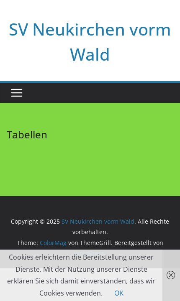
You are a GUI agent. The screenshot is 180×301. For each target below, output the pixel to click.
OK (118, 293)
